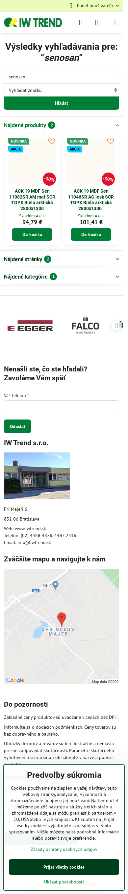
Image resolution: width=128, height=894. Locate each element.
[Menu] (115, 22)
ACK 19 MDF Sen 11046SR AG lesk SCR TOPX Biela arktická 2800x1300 (91, 199)
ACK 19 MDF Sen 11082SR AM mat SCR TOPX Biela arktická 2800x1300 (32, 199)
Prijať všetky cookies (64, 867)
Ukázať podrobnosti (64, 882)
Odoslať (17, 426)
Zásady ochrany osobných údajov (64, 849)
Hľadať (61, 103)
